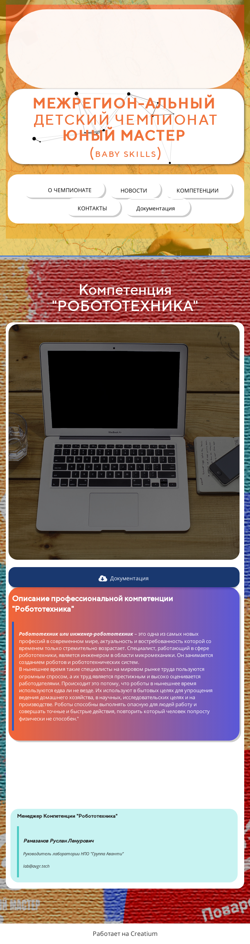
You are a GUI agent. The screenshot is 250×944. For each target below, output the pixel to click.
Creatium (144, 933)
